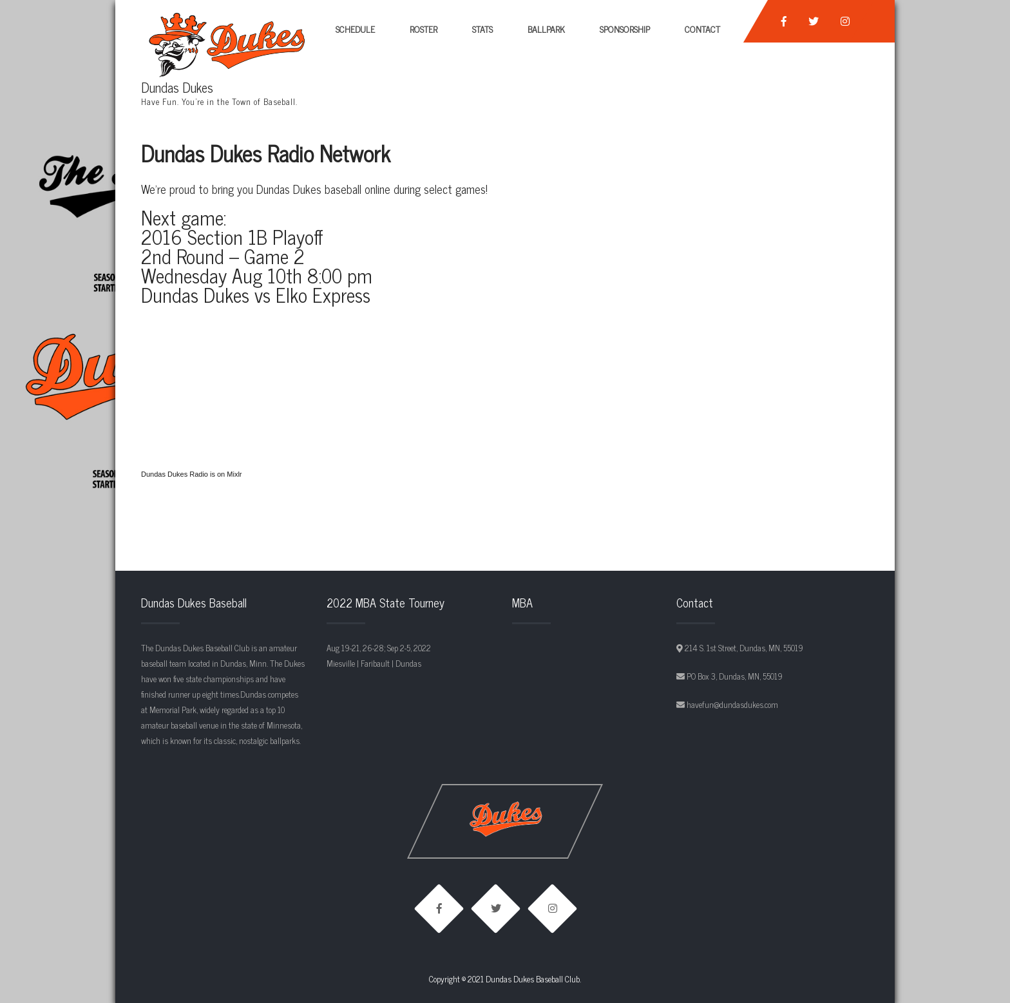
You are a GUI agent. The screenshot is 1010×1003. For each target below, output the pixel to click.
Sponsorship (625, 28)
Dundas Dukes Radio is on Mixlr (191, 474)
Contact (702, 28)
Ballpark (546, 28)
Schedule (355, 28)
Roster (423, 28)
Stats (482, 28)
